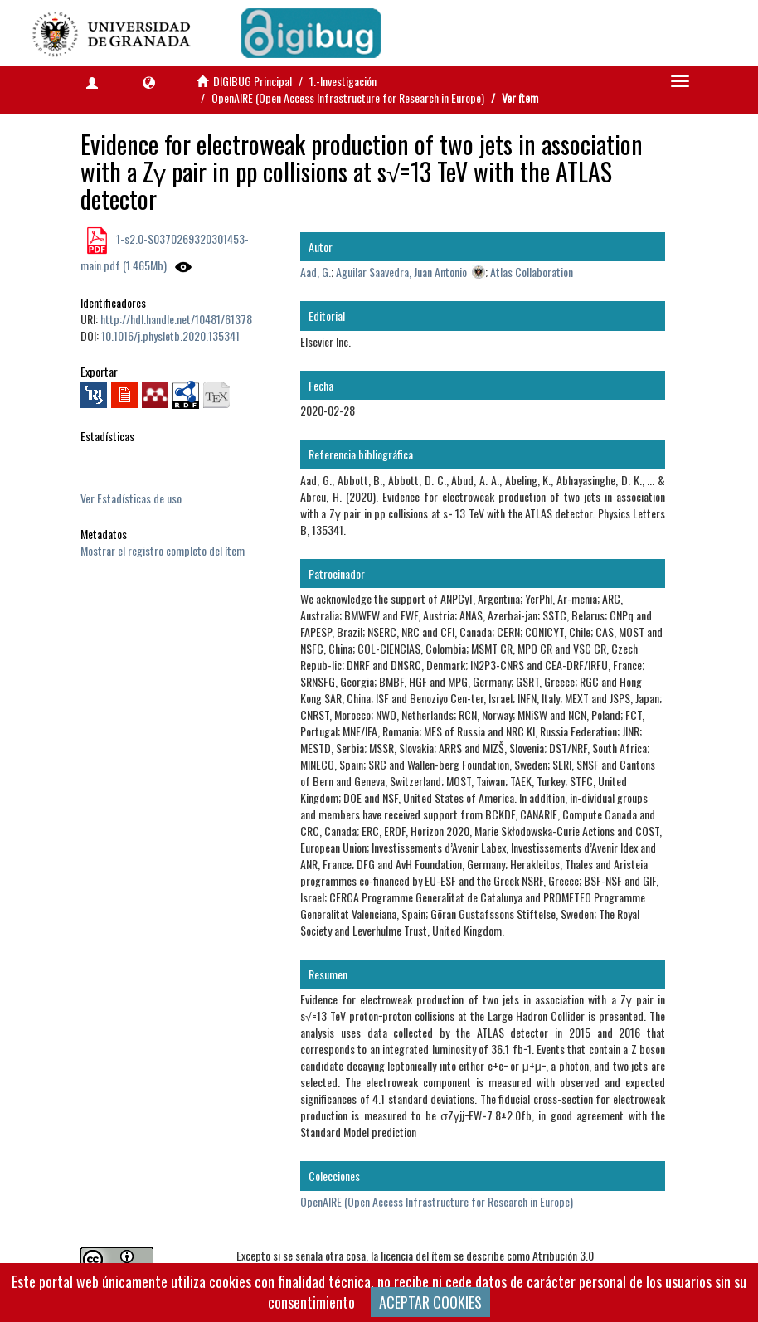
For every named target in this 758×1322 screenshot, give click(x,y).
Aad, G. (315, 271)
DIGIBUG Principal (252, 81)
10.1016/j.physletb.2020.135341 (170, 335)
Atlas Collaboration (531, 271)
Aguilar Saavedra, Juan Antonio (401, 271)
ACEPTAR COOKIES (430, 1302)
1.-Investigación (343, 81)
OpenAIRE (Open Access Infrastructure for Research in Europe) (347, 97)
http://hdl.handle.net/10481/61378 (176, 319)
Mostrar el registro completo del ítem (162, 550)
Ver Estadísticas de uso (131, 498)
